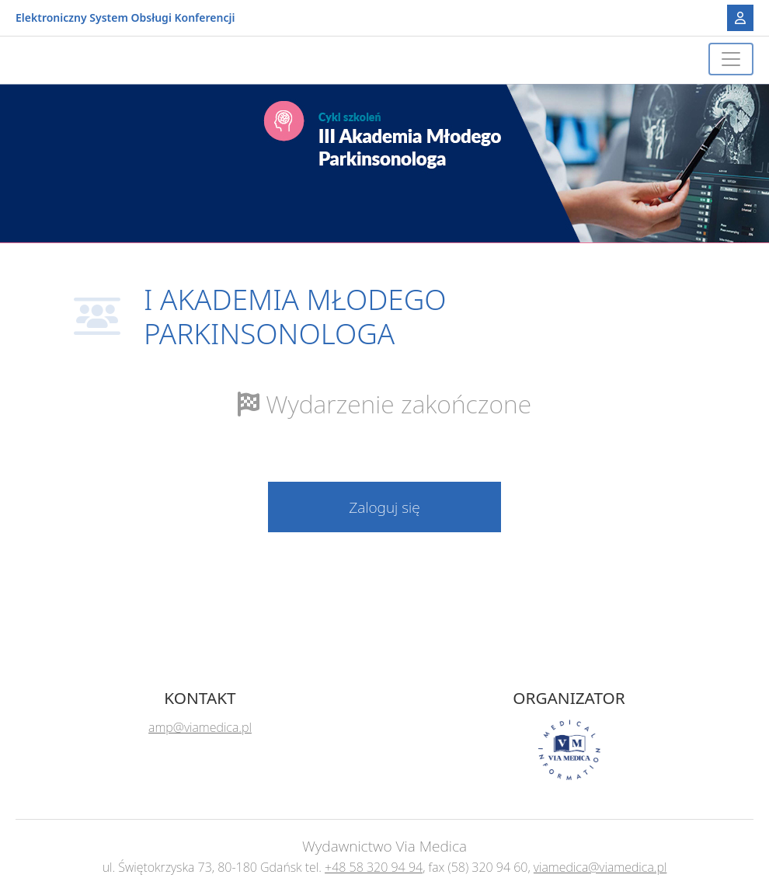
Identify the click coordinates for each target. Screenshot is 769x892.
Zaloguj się (384, 507)
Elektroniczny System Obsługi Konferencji (125, 18)
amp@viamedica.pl (200, 727)
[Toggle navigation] (730, 59)
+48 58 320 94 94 (374, 867)
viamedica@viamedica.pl (600, 867)
